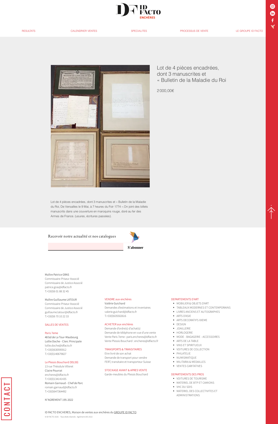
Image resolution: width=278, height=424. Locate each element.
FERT (107, 362)
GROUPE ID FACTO (125, 412)
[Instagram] (272, 6)
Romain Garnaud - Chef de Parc (64, 383)
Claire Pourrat (54, 370)
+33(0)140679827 (56, 354)
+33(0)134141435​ (56, 379)
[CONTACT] (6, 398)
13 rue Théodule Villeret (59, 366)
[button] (139, 31)
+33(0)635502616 (116, 316)
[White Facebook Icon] (272, 20)
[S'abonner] (133, 247)
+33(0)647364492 (56, 391)
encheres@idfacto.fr (146, 341)
